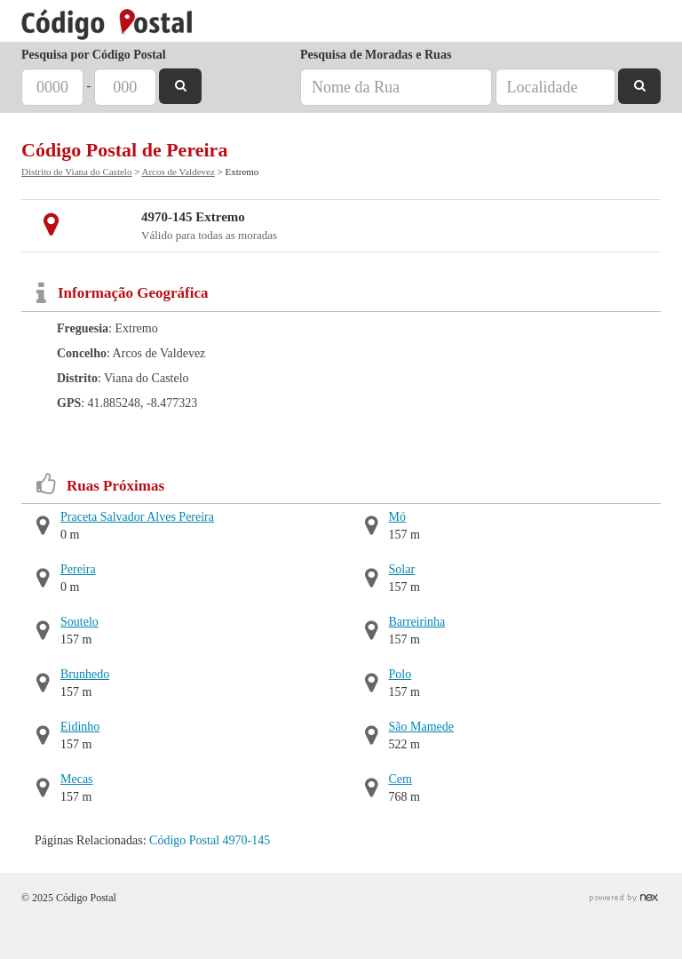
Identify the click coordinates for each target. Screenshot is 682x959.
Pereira (78, 569)
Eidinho (79, 726)
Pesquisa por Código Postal (93, 54)
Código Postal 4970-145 (209, 840)
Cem (400, 779)
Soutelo (79, 621)
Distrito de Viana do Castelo (76, 171)
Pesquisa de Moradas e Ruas (375, 54)
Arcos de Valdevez (178, 171)
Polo (400, 674)
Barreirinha (417, 621)
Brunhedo (84, 674)
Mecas (76, 779)
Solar (402, 569)
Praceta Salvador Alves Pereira (137, 516)
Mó (397, 516)
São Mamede (421, 726)
